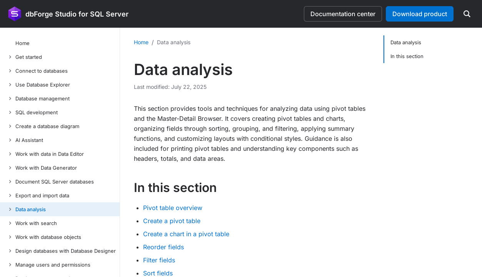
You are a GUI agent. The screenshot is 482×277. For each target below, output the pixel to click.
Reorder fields (163, 247)
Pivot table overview (172, 208)
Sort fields (158, 273)
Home (141, 42)
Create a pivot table (171, 221)
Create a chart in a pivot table (186, 234)
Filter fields (159, 260)
